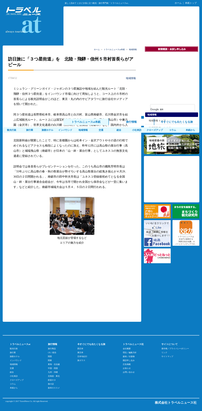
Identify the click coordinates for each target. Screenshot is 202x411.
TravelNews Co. (26, 401)
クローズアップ (155, 130)
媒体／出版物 (129, 356)
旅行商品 (52, 348)
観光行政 (11, 130)
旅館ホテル (47, 130)
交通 (101, 130)
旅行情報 (131, 121)
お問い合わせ (129, 372)
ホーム (178, 3)
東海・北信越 (54, 364)
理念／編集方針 (130, 352)
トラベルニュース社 (133, 344)
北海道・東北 (54, 376)
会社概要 (127, 348)
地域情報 (83, 130)
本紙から (190, 130)
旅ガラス (81, 360)
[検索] (167, 109)
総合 (119, 130)
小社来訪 (136, 130)
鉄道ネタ (52, 380)
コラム (172, 130)
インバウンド (65, 130)
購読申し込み (129, 360)
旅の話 (51, 384)
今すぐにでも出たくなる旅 (177, 121)
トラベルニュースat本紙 (86, 121)
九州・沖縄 (53, 372)
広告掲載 (127, 364)
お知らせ (127, 368)
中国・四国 (53, 368)
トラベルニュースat (20, 344)
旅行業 (29, 130)
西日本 (80, 348)
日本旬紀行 (82, 356)
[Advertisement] (48, 283)
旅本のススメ (54, 388)
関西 (50, 356)
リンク (164, 352)
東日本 (80, 352)
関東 (50, 360)
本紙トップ (191, 3)
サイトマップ (167, 356)
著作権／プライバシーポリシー (175, 348)
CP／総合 (52, 352)
